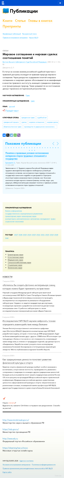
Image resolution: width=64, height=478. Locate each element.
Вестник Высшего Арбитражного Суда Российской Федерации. (25, 62)
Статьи (20, 20)
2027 (16, 235)
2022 (38, 235)
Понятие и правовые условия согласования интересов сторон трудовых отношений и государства (27, 156)
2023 (34, 235)
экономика (19, 221)
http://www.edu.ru (10, 438)
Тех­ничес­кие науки (15, 267)
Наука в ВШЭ (33, 38)
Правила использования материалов (15, 38)
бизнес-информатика (13, 211)
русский (12, 106)
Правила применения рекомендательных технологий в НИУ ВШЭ (28, 468)
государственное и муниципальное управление (24, 213)
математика (34, 219)
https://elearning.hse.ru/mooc (15, 448)
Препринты (12, 26)
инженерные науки (29, 216)
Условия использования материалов (16, 464)
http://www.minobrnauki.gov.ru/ (16, 420)
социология (9, 221)
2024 (29, 235)
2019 (52, 235)
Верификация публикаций (12, 34)
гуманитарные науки (13, 216)
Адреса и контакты (26, 461)
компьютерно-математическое (17, 219)
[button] (6, 147)
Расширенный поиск (29, 34)
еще (6, 238)
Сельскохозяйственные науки (19, 262)
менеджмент (45, 219)
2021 (43, 235)
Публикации (24, 11)
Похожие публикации (23, 143)
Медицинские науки (15, 260)
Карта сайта (7, 472)
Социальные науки (15, 265)
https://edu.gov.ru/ (11, 429)
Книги (7, 20)
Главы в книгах (40, 20)
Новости (7, 276)
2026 (20, 235)
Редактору (58, 475)
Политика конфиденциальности (44, 464)
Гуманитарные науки (15, 254)
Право (28, 95)
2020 (47, 235)
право (53, 219)
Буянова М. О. (10, 163)
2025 (25, 235)
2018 (56, 235)
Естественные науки (16, 257)
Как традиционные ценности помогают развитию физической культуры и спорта (27, 361)
